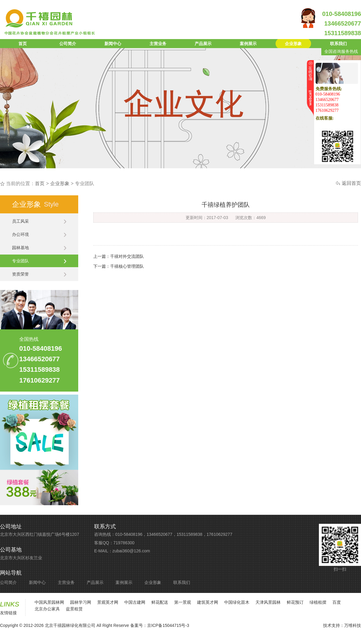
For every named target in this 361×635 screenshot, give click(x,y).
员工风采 (39, 221)
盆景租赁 (74, 608)
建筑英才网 (207, 602)
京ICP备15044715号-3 (168, 625)
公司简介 (67, 43)
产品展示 (203, 43)
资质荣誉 (39, 274)
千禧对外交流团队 (127, 256)
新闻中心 (112, 43)
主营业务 (158, 43)
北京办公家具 (47, 608)
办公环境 (39, 234)
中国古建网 (134, 602)
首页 (22, 43)
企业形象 (293, 43)
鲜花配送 (159, 602)
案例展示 (248, 43)
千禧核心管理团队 (127, 266)
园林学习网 (80, 602)
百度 (336, 602)
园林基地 (39, 247)
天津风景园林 (268, 602)
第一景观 (182, 602)
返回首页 (351, 183)
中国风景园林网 (49, 602)
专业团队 (39, 260)
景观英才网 (107, 602)
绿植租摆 (318, 602)
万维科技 (352, 625)
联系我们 (338, 43)
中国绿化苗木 (236, 602)
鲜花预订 (295, 602)
